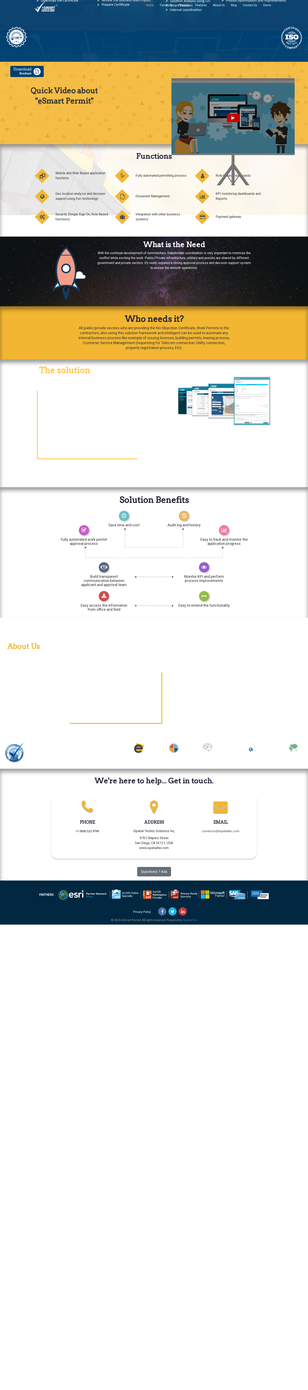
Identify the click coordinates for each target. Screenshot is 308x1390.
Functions (166, 9)
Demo (267, 9)
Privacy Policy (142, 911)
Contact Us (250, 9)
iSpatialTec (190, 920)
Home (150, 9)
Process (184, 9)
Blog (234, 9)
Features (201, 9)
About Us (219, 9)
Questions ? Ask (154, 871)
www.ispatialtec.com (154, 848)
